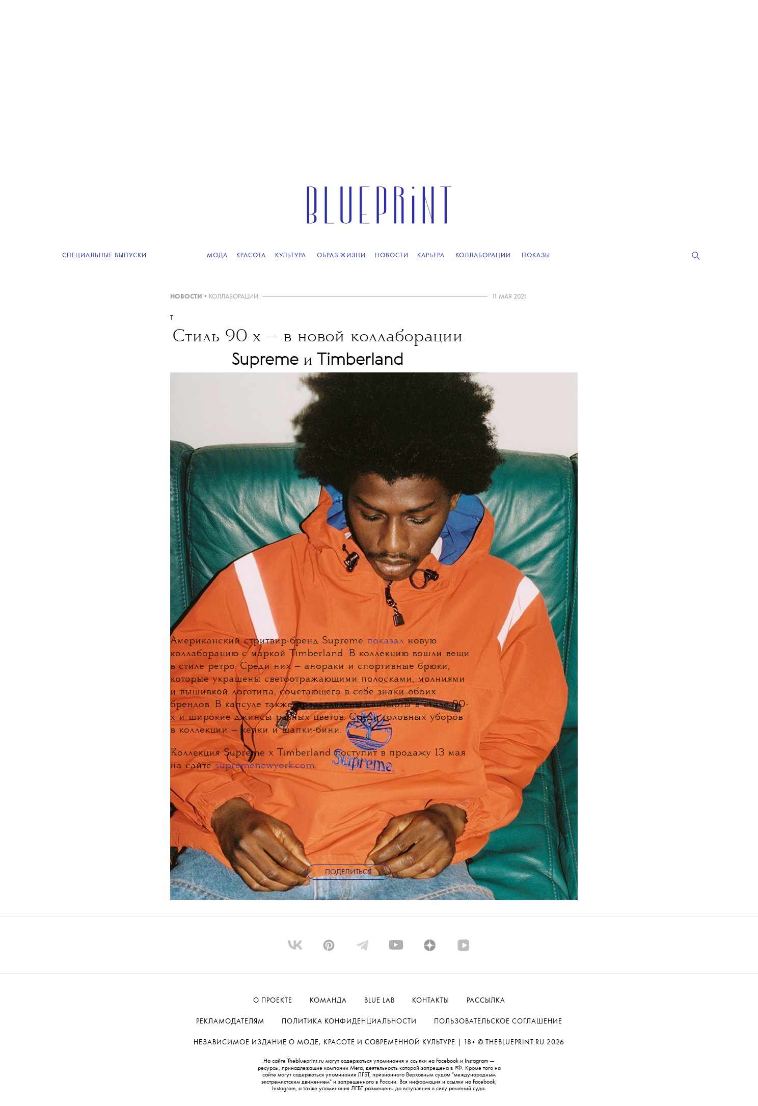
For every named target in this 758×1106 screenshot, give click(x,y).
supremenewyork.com (265, 766)
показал (385, 641)
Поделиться (348, 872)
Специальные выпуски (104, 255)
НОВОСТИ (186, 296)
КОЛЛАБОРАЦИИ (233, 296)
